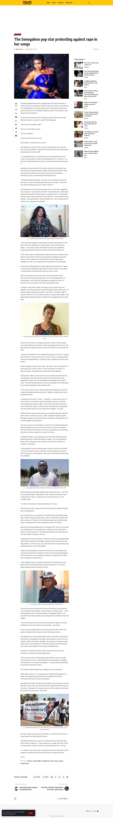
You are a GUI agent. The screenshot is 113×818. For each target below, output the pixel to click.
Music (53, 760)
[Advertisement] (56, 18)
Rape (56, 760)
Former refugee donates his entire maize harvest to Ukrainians (91, 114)
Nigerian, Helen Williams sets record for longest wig (91, 153)
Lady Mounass (46, 760)
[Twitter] (95, 811)
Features (18, 34)
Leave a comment (60, 798)
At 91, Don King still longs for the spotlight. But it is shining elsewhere (91, 72)
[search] (89, 2)
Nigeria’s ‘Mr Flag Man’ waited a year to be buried (91, 104)
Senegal (61, 760)
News (85, 86)
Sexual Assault (25, 762)
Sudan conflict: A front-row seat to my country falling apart (91, 143)
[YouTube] (97, 811)
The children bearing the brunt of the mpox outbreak (91, 134)
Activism (30, 760)
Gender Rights (38, 760)
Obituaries (87, 66)
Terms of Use (12, 814)
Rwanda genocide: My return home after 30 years (90, 124)
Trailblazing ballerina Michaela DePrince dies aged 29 (91, 82)
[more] (74, 2)
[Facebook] (93, 811)
